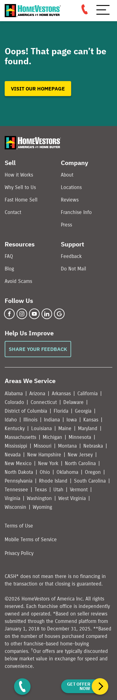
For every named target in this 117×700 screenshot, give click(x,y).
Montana (67, 446)
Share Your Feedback (38, 349)
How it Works (19, 175)
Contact (13, 212)
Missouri (42, 446)
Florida (61, 411)
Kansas (90, 420)
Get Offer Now (78, 686)
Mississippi (16, 446)
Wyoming (42, 507)
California (87, 393)
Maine (64, 428)
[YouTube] (34, 313)
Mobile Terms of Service (31, 539)
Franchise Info (76, 212)
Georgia (83, 411)
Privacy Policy (19, 553)
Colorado (14, 402)
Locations (71, 187)
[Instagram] (22, 313)
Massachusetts (20, 437)
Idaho (11, 420)
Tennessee (16, 490)
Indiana (52, 420)
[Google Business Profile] (59, 313)
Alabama (14, 393)
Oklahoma (67, 472)
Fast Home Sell (21, 200)
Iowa (71, 420)
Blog (9, 269)
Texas (41, 490)
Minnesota (80, 437)
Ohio (45, 472)
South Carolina (90, 481)
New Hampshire (44, 455)
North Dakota (19, 472)
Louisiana (41, 428)
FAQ (9, 256)
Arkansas (61, 393)
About (67, 175)
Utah (58, 490)
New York (48, 463)
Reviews (70, 200)
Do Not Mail (73, 269)
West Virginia (72, 498)
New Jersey (80, 455)
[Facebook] (9, 313)
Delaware (73, 402)
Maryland (87, 428)
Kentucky (15, 428)
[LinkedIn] (46, 313)
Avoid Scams (18, 281)
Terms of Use (19, 526)
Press (66, 225)
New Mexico (18, 463)
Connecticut (44, 402)
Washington (39, 498)
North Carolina (80, 463)
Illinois (30, 420)
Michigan (52, 437)
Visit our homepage (38, 88)
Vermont (79, 490)
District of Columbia (26, 411)
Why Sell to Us (20, 187)
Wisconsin (15, 507)
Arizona (37, 393)
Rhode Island (53, 481)
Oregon (93, 472)
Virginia (12, 498)
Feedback (71, 256)
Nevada (13, 455)
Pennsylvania (18, 481)
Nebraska (93, 446)
